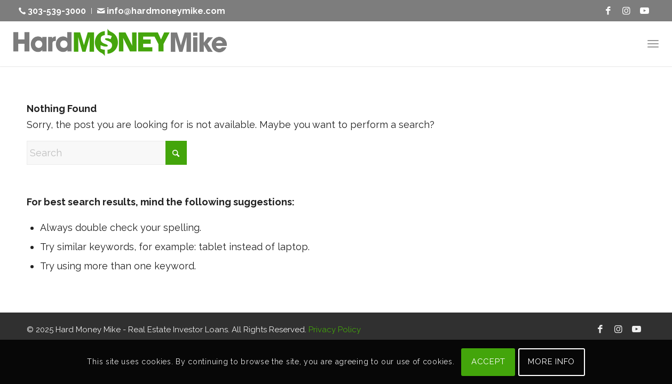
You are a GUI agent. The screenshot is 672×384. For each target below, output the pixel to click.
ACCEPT (488, 361)
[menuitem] (55, 11)
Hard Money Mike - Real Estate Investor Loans (142, 329)
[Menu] (653, 43)
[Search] (107, 153)
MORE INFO (551, 361)
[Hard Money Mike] (120, 43)
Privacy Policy (335, 329)
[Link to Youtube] (644, 11)
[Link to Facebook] (608, 11)
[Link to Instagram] (626, 11)
